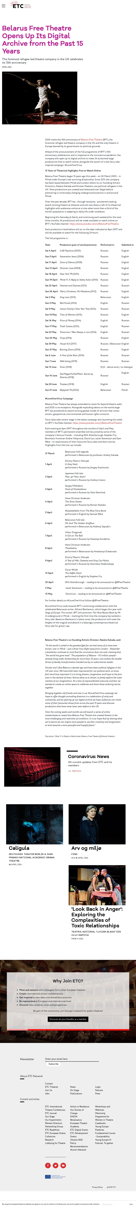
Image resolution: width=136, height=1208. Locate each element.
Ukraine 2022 (76, 1139)
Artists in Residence (79, 1106)
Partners (99, 1090)
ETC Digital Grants (79, 1129)
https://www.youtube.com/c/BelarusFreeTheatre (94, 224)
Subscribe (53, 1064)
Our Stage (50, 1116)
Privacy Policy (97, 1187)
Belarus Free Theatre (91, 139)
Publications (76, 1093)
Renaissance (76, 1119)
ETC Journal (51, 1113)
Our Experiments (53, 1119)
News (73, 1087)
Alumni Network (78, 1149)
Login (98, 1087)
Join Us (48, 1090)
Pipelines (99, 1129)
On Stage (74, 1090)
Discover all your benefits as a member (68, 1028)
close (131, 1204)
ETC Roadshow (52, 1129)
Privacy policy (107, 1204)
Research (49, 1139)
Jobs (47, 1093)
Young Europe (102, 1126)
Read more (76, 771)
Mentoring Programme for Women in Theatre (104, 1116)
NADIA (73, 1116)
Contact (49, 1083)
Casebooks (100, 1123)
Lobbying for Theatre (55, 1143)
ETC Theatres (51, 1087)
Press (97, 1093)
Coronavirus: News (88, 757)
